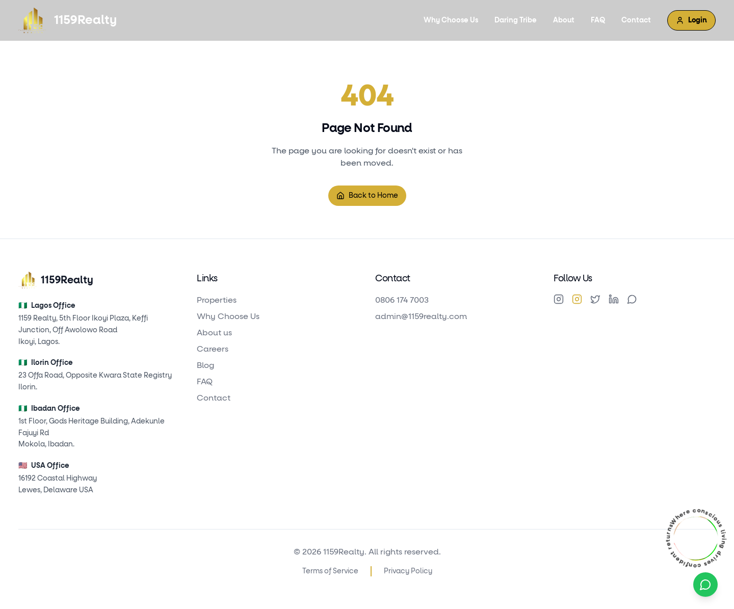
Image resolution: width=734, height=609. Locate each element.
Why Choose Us (451, 20)
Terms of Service (330, 571)
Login (691, 20)
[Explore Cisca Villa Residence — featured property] (696, 538)
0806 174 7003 (402, 300)
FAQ (598, 20)
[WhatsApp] (632, 299)
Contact (636, 20)
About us (214, 333)
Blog (205, 365)
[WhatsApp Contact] (705, 584)
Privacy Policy (408, 571)
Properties (217, 300)
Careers (212, 349)
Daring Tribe (515, 20)
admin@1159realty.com (421, 316)
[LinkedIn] (614, 299)
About (563, 20)
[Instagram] (559, 299)
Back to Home (367, 196)
